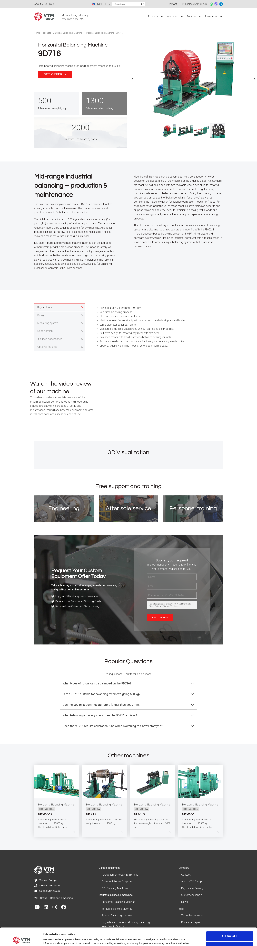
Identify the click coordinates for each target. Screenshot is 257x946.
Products (46, 32)
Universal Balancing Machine (67, 32)
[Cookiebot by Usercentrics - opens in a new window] (21, 939)
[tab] (59, 307)
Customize (230, 930)
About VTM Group (191, 881)
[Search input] (127, 4)
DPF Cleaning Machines (114, 888)
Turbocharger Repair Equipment (119, 874)
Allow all (230, 919)
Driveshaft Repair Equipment (117, 881)
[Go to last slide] (132, 79)
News (184, 901)
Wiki (181, 908)
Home (37, 32)
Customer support (191, 895)
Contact (185, 874)
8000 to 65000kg (46, 809)
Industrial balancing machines (116, 895)
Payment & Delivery (192, 888)
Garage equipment (109, 867)
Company (184, 867)
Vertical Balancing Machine (116, 908)
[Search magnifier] (142, 4)
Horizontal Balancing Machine (99, 32)
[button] (169, 130)
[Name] (172, 577)
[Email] (172, 586)
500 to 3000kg (93, 809)
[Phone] (172, 595)
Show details (50, 939)
